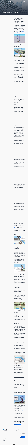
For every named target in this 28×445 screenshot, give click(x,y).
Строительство (4, 440)
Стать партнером (22, 433)
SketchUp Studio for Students (10, 436)
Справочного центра (22, 285)
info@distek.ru (15, 1)
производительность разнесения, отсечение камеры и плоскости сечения (19, 411)
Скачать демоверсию (17, 424)
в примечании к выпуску (21, 232)
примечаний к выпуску (16, 101)
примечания (17, 418)
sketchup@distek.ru (22, 419)
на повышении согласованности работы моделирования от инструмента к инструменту (19, 227)
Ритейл (3, 439)
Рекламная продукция (5, 438)
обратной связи (19, 415)
